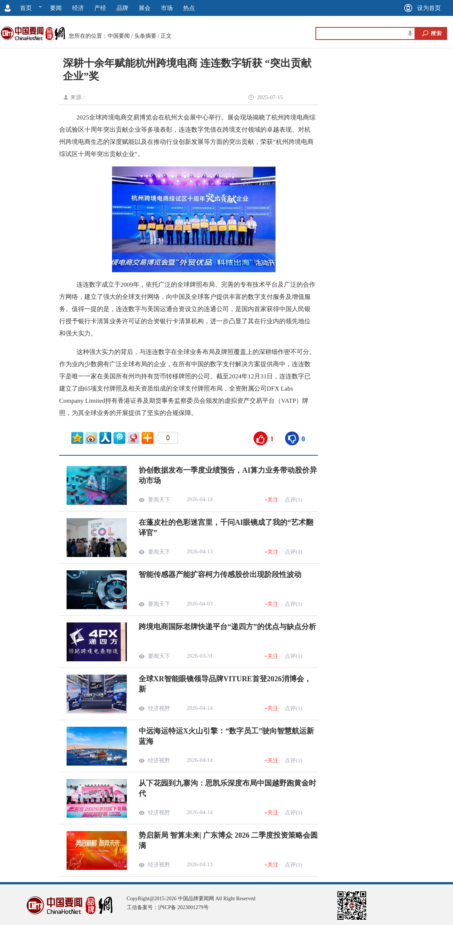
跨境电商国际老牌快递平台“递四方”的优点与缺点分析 (227, 626)
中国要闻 (119, 36)
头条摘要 (145, 36)
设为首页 (429, 8)
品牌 (122, 8)
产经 (100, 8)
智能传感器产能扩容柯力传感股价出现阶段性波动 (220, 574)
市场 (167, 8)
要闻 (56, 8)
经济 (78, 8)
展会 (145, 8)
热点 (189, 8)
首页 (26, 8)
